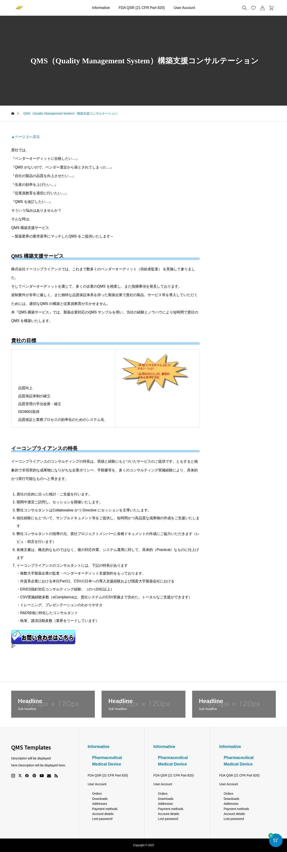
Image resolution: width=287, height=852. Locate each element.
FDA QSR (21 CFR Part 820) (142, 8)
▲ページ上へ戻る (25, 137)
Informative (101, 8)
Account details (102, 814)
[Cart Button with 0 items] (276, 841)
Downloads (100, 799)
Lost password (102, 819)
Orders (97, 793)
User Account (184, 8)
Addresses (99, 803)
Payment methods (104, 809)
